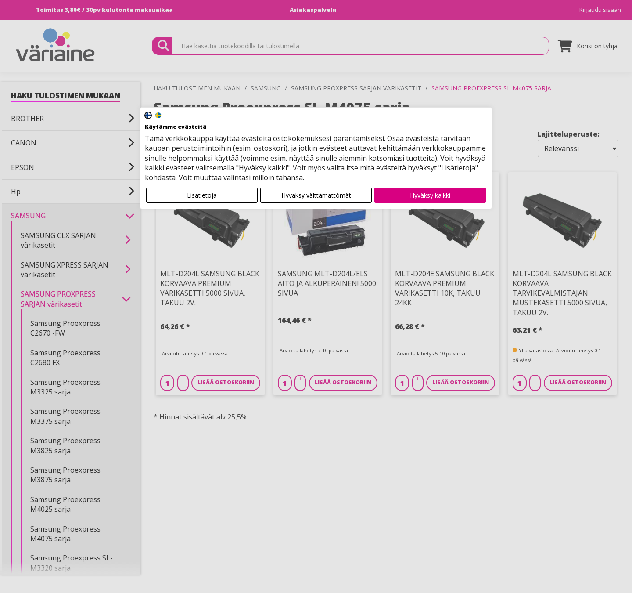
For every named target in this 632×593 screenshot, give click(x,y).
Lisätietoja (202, 195)
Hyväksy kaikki (430, 195)
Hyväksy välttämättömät (316, 195)
